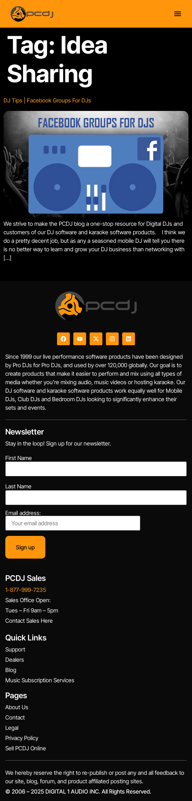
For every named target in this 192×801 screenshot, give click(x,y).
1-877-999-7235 (25, 589)
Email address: (72, 520)
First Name (18, 458)
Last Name (18, 486)
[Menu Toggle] (177, 13)
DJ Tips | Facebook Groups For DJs (47, 100)
